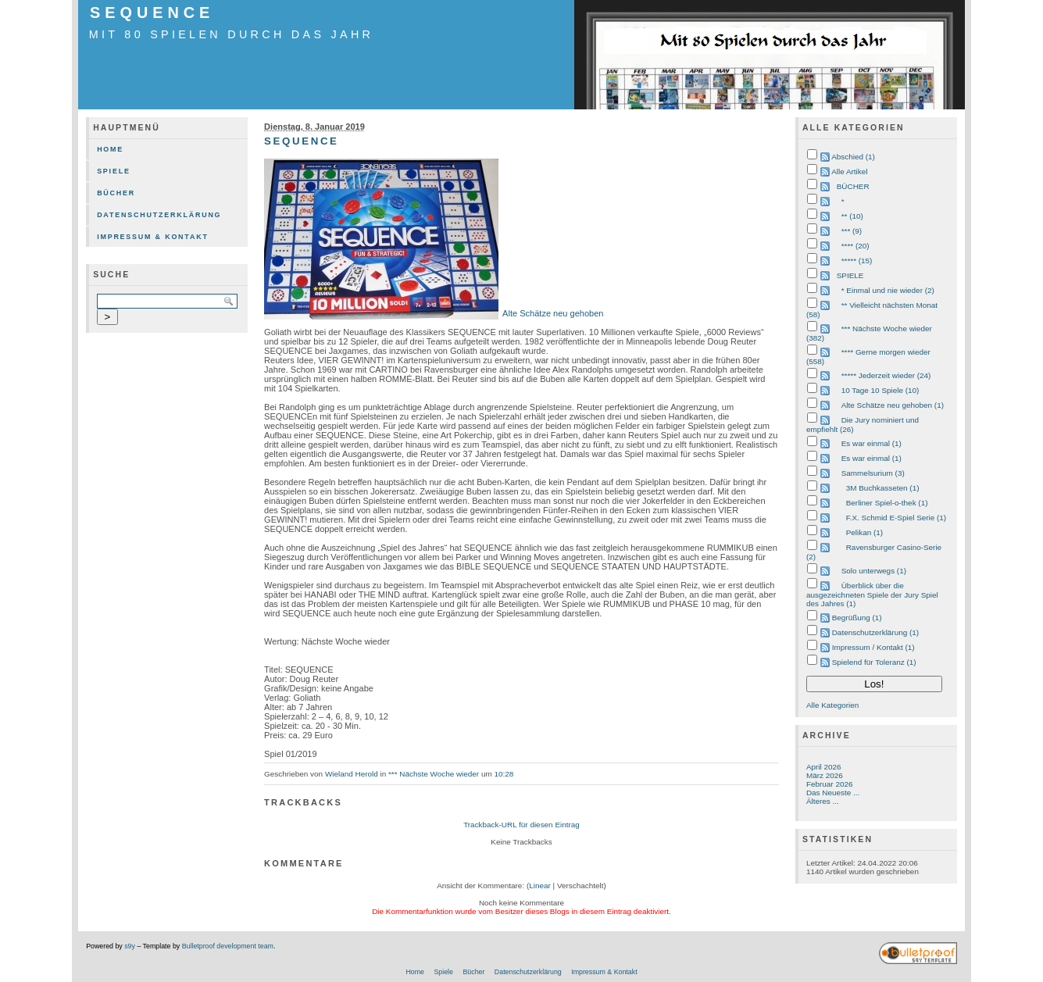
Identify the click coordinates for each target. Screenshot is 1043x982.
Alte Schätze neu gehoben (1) (892, 405)
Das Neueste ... (832, 792)
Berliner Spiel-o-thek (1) (887, 502)
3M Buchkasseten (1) (883, 488)
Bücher (116, 193)
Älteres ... (822, 801)
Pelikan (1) (864, 532)
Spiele (113, 171)
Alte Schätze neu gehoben (552, 313)
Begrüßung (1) (857, 617)
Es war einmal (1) (871, 443)
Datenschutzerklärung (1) (875, 632)
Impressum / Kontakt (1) (873, 647)
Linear (540, 885)
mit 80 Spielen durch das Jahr (231, 34)
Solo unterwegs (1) (873, 570)
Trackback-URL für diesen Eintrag (521, 824)
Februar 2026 (829, 784)
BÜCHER (853, 186)
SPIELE (850, 275)
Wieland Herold (351, 774)
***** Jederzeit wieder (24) (886, 375)
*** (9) (851, 231)
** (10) (852, 216)
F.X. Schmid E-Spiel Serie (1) (896, 517)
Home (110, 149)
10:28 (503, 774)
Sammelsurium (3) (873, 473)
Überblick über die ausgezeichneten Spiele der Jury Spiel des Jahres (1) (872, 594)
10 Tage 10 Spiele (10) (880, 390)
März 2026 (824, 775)
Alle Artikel (849, 171)
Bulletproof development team (227, 946)
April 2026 (823, 766)
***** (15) (857, 260)
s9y (129, 946)
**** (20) (855, 245)
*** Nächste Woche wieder (433, 774)
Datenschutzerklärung (159, 215)
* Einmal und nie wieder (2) (887, 290)
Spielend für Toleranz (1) (874, 662)
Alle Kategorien (832, 705)
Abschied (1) (853, 156)
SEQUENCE (152, 12)
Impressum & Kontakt (153, 237)
